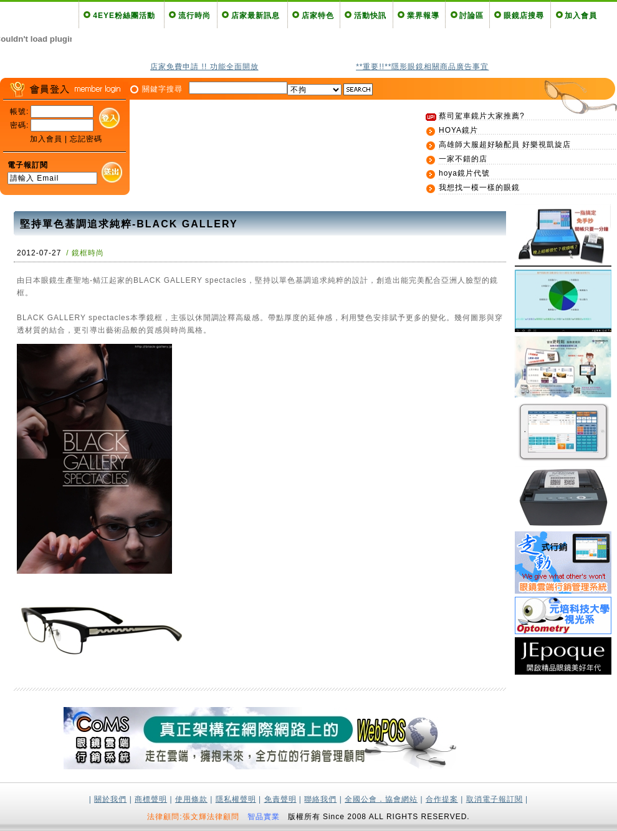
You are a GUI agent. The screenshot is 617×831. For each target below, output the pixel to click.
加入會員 (581, 15)
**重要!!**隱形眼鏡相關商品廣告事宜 (422, 66)
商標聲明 (151, 799)
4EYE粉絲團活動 (124, 15)
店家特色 (318, 15)
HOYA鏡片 (458, 130)
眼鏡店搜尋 (524, 15)
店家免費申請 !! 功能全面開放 (204, 66)
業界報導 (423, 15)
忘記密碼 (86, 139)
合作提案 (442, 799)
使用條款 (191, 799)
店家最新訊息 (255, 15)
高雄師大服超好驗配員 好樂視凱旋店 (505, 144)
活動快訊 (370, 15)
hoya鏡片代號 (464, 173)
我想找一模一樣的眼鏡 (479, 187)
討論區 (471, 15)
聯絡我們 (320, 799)
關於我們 (110, 799)
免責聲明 (280, 799)
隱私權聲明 (236, 799)
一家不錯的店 (463, 158)
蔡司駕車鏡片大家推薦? (482, 116)
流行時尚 (194, 15)
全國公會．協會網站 (381, 799)
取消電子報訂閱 (494, 799)
